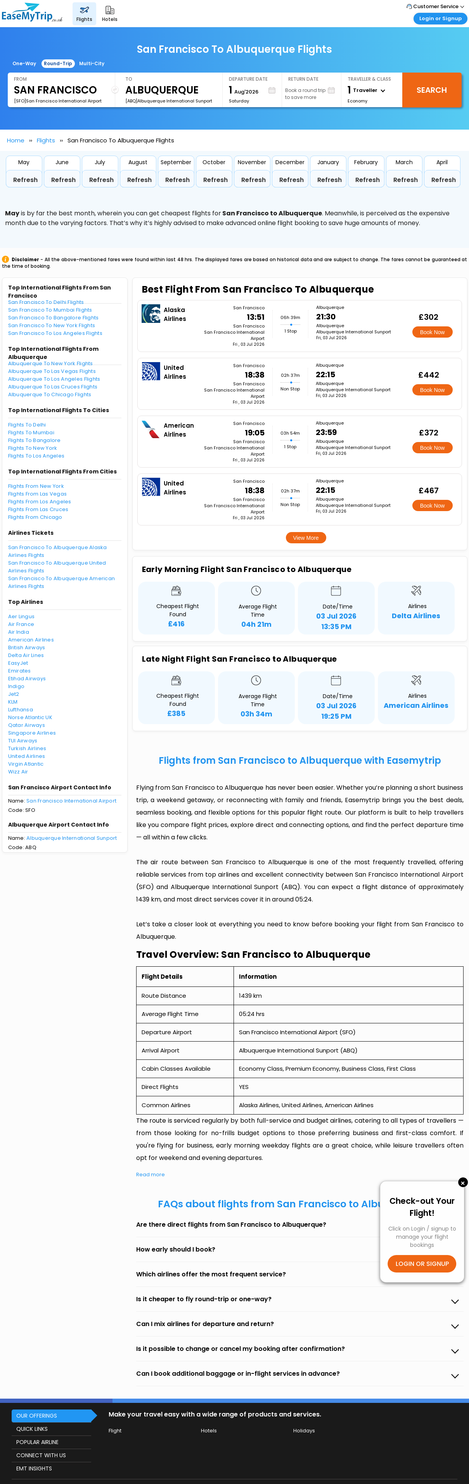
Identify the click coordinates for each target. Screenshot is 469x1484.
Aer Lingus (21, 616)
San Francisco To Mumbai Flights (50, 310)
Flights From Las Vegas (37, 494)
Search (432, 90)
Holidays (304, 1430)
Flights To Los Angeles (36, 455)
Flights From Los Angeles (39, 501)
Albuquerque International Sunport (71, 838)
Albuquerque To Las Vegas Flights (52, 371)
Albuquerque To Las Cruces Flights (53, 386)
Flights (46, 140)
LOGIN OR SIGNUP (422, 1263)
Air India (18, 632)
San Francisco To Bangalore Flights (53, 317)
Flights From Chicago (35, 517)
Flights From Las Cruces (38, 509)
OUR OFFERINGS (36, 1416)
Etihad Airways (27, 678)
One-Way (24, 63)
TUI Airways (23, 740)
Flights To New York (32, 448)
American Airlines (31, 639)
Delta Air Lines (26, 655)
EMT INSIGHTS (34, 1468)
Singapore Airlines (32, 733)
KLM (13, 702)
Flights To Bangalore (34, 440)
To (128, 79)
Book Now (432, 332)
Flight (115, 1430)
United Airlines (26, 756)
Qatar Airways (26, 725)
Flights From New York (36, 486)
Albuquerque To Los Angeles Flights (54, 379)
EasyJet (18, 663)
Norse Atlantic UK (30, 717)
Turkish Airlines (27, 748)
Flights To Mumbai (31, 432)
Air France (21, 624)
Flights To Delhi (27, 424)
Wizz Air (18, 771)
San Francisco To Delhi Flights (46, 302)
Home (15, 140)
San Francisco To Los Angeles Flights (55, 333)
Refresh (25, 179)
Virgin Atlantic (26, 764)
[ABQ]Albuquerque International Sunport (168, 101)
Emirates (19, 670)
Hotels (209, 1430)
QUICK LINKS (32, 1429)
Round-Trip (58, 63)
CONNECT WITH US (41, 1455)
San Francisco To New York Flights (51, 325)
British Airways (26, 647)
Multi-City (91, 63)
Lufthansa (20, 709)
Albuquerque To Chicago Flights (50, 394)
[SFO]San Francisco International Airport (58, 101)
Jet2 (13, 694)
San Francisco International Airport (71, 800)
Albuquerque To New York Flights (50, 363)
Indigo (16, 686)
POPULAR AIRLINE (37, 1442)
